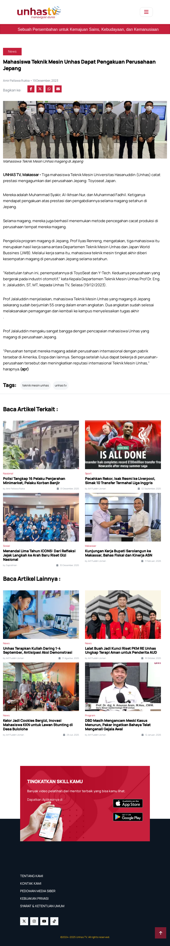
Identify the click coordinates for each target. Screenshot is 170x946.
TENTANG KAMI (31, 876)
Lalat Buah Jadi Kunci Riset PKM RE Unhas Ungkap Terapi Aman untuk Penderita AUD (121, 650)
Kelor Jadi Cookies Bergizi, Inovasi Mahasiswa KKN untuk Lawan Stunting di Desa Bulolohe (38, 725)
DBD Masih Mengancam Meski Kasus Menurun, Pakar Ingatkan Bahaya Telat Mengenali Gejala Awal (118, 725)
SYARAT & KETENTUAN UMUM (42, 906)
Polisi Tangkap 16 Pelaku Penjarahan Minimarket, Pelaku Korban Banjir (34, 481)
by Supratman (10, 565)
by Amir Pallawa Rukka (14, 488)
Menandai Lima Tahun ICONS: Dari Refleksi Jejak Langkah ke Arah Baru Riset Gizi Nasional (39, 555)
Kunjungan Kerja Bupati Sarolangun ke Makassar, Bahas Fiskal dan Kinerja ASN (118, 553)
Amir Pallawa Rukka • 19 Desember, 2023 (30, 80)
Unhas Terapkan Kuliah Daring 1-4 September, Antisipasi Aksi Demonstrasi (37, 650)
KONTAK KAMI (30, 883)
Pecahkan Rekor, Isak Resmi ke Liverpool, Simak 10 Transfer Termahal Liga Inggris (120, 481)
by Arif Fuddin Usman (95, 488)
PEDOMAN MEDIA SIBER (37, 891)
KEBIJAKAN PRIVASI (34, 898)
